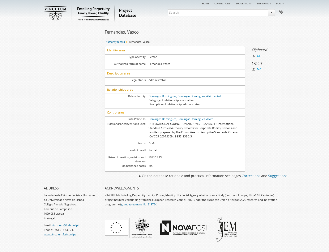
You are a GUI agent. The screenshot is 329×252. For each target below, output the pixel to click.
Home (205, 3)
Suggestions (244, 3)
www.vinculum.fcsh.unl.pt (60, 234)
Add (259, 56)
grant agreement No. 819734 (139, 204)
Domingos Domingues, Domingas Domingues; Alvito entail (185, 96)
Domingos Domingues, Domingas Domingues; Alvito (181, 119)
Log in (280, 3)
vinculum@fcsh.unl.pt (65, 225)
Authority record (115, 42)
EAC (256, 69)
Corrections (222, 3)
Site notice (264, 3)
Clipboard (281, 12)
